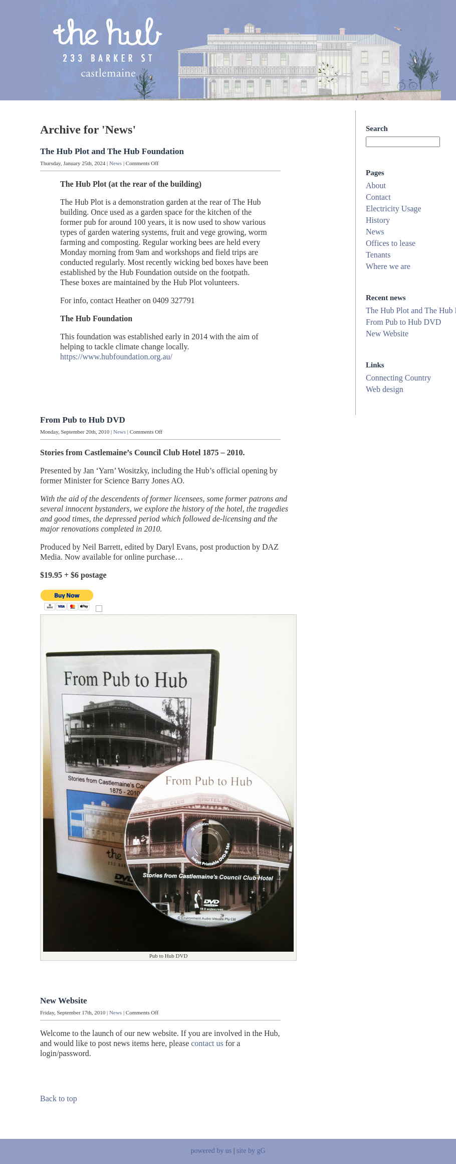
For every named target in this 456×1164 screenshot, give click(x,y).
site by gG (251, 1150)
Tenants (378, 254)
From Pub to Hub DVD (82, 420)
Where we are (388, 266)
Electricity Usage (393, 208)
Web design (384, 389)
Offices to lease (390, 243)
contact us (207, 1043)
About (376, 185)
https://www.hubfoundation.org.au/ (116, 356)
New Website (63, 1000)
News (115, 163)
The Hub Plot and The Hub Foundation (112, 151)
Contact (378, 197)
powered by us (211, 1150)
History (378, 220)
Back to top (58, 1098)
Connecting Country (398, 377)
